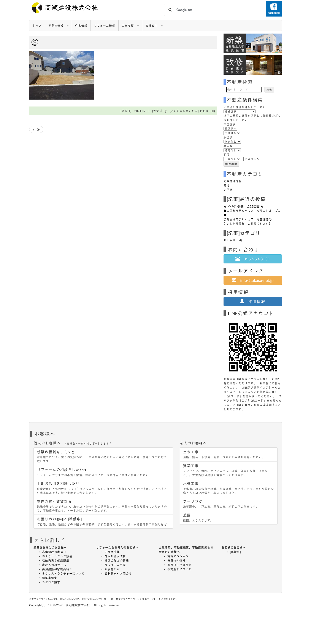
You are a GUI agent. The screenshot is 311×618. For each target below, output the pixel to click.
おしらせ (230, 240)
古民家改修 (112, 551)
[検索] (198, 10)
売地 (227, 185)
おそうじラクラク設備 (57, 556)
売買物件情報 (233, 180)
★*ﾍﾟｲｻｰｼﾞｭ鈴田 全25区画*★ (243, 206)
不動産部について (179, 569)
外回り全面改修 (115, 556)
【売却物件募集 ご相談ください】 (248, 223)
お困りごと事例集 (179, 564)
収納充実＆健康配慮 (55, 560)
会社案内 (154, 25)
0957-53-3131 (252, 259)
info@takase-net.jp (253, 280)
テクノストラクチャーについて (63, 573)
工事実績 (130, 25)
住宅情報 (81, 25)
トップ (37, 25)
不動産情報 (58, 25)
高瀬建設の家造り (54, 551)
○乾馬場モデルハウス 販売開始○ (248, 219)
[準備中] (235, 551)
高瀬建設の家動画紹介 (57, 569)
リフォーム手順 (115, 564)
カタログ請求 (51, 582)
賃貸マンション (178, 556)
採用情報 (252, 301)
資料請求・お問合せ (118, 573)
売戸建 (228, 189)
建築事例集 (49, 577)
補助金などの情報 (117, 560)
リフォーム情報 (104, 25)
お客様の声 (112, 569)
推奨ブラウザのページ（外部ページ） (136, 599)
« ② (36, 129)
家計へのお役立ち (54, 564)
